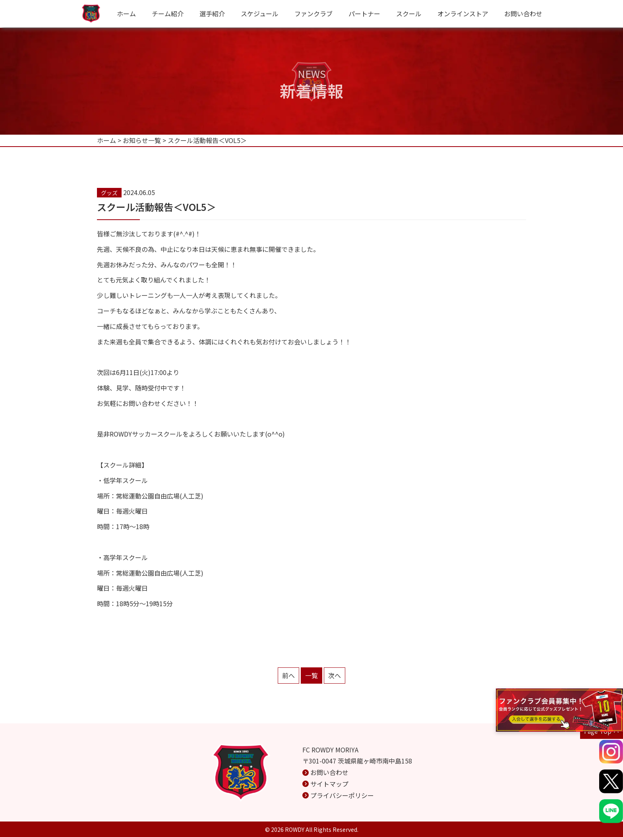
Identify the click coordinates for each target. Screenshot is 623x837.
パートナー (364, 13)
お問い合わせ (523, 13)
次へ (334, 675)
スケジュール (260, 13)
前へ (288, 675)
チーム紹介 (168, 13)
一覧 (311, 675)
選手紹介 (212, 13)
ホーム (126, 13)
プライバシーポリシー (342, 795)
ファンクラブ (313, 13)
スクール (409, 13)
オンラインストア (462, 13)
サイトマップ (329, 784)
